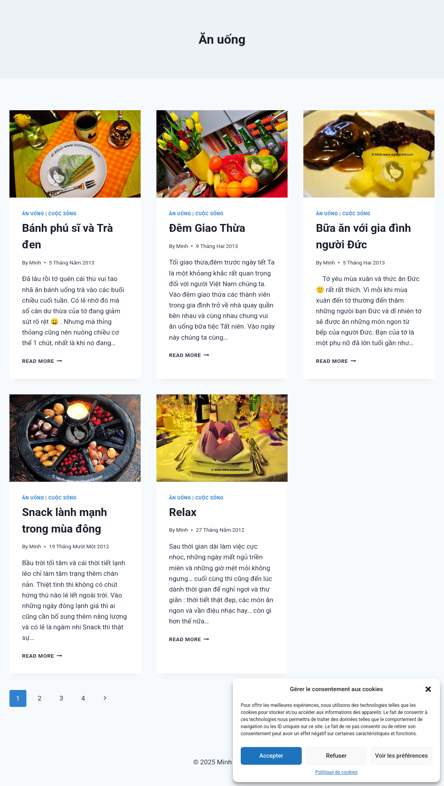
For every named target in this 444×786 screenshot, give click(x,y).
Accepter (271, 755)
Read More (42, 361)
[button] (428, 689)
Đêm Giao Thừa (207, 228)
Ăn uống (33, 213)
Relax (183, 512)
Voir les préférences (401, 755)
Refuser (336, 755)
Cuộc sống (62, 213)
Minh (35, 262)
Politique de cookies (336, 772)
